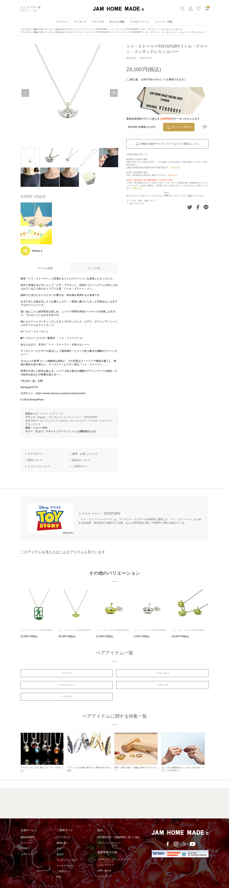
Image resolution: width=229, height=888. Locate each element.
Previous (25, 93)
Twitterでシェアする (189, 207)
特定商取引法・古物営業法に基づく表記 (118, 828)
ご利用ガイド (64, 862)
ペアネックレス (114, 673)
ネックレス (46, 420)
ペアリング (50, 673)
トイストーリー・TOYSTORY (92, 29)
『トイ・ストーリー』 (36, 331)
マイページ (26, 834)
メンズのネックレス (66, 420)
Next (114, 93)
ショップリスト (105, 856)
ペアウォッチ (50, 687)
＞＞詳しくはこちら (135, 203)
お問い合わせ (104, 862)
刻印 (59, 840)
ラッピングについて (67, 851)
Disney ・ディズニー (49, 417)
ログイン (25, 840)
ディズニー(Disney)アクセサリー (60, 29)
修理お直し (62, 834)
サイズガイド (64, 828)
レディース (56, 413)
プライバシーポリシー (109, 834)
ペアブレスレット (178, 673)
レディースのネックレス (94, 420)
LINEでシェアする (206, 207)
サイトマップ (104, 867)
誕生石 (60, 845)
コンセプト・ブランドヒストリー (115, 850)
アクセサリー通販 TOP (32, 29)
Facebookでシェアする (197, 207)
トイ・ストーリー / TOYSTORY (93, 32)
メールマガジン (65, 857)
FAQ (59, 868)
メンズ (44, 413)
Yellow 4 (37, 250)
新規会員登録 (28, 828)
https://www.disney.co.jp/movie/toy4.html (61, 393)
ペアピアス (114, 687)
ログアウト (26, 845)
